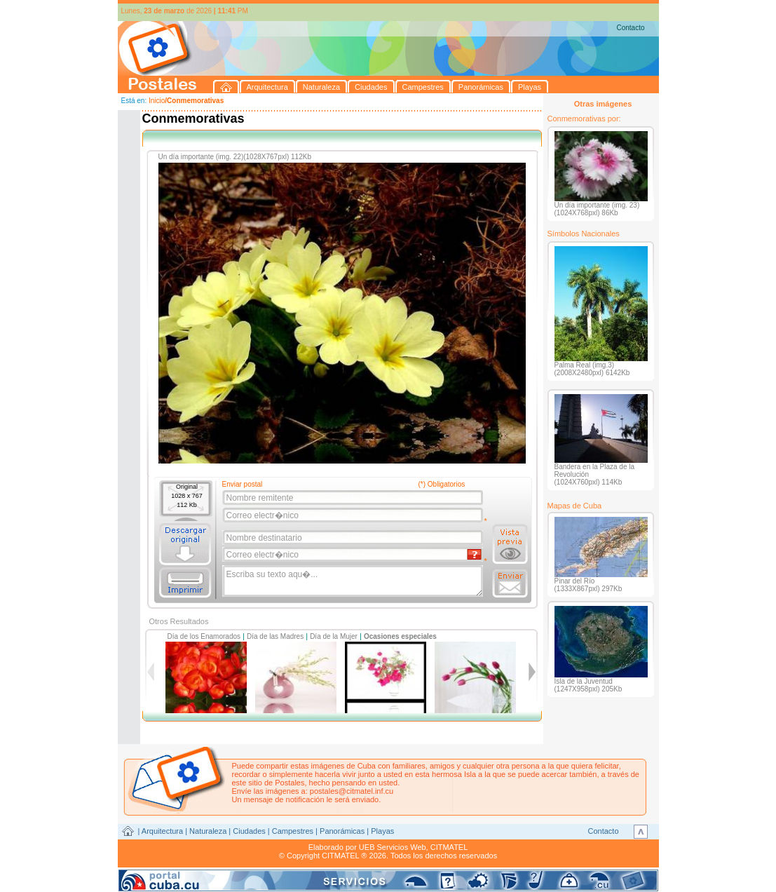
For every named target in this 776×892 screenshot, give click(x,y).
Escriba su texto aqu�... (353, 581)
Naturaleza (207, 831)
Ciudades (249, 831)
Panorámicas (342, 831)
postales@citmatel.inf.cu (351, 791)
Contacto (630, 28)
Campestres (292, 831)
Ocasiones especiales (400, 636)
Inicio (157, 100)
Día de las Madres (275, 636)
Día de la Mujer (334, 636)
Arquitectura (162, 831)
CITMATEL (449, 847)
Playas (382, 831)
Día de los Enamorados (204, 636)
